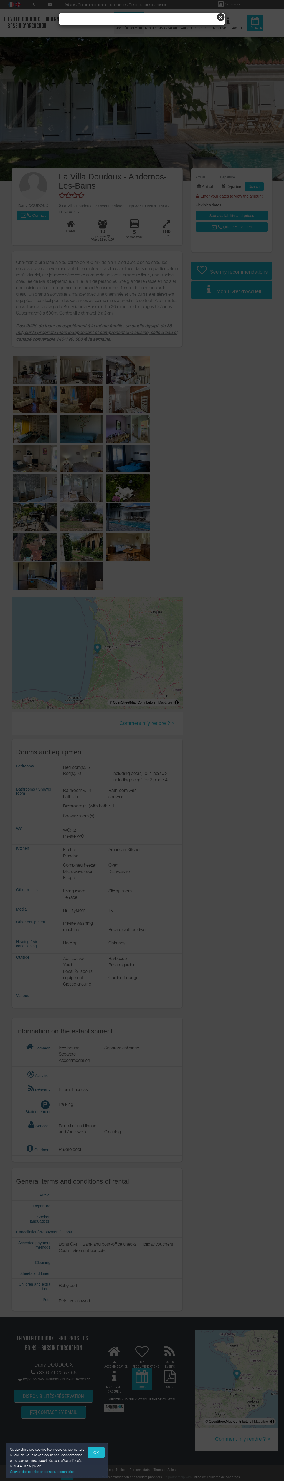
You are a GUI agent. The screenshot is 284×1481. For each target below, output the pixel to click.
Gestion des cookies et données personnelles (42, 1472)
